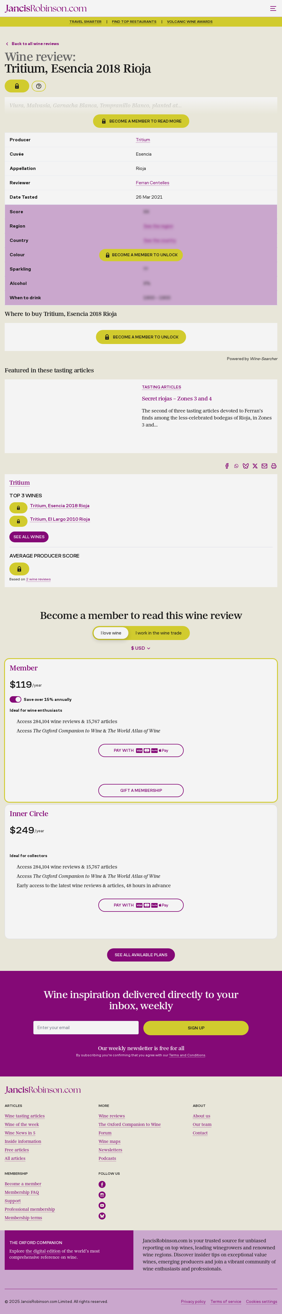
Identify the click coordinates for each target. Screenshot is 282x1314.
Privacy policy (193, 1301)
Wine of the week (22, 1124)
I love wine (111, 633)
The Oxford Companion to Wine (130, 1124)
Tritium (143, 139)
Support (13, 1201)
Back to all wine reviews (32, 43)
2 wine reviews (38, 579)
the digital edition (43, 1251)
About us (201, 1116)
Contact (200, 1133)
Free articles (17, 1150)
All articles (15, 1158)
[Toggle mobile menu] (273, 8)
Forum (105, 1133)
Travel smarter (85, 22)
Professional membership (30, 1209)
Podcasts (107, 1158)
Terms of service (225, 1301)
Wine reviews (112, 1116)
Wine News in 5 (20, 1133)
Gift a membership (141, 790)
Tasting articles (161, 387)
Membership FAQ (22, 1192)
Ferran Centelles (152, 182)
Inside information (23, 1141)
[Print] (273, 465)
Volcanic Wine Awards (190, 22)
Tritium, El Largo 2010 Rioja (60, 519)
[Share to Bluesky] (245, 465)
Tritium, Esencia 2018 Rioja (60, 505)
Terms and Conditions (187, 1055)
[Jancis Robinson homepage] (46, 8)
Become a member (23, 1184)
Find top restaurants (134, 22)
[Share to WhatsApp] (236, 465)
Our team (202, 1124)
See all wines (28, 536)
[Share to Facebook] (227, 465)
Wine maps (110, 1141)
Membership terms (23, 1218)
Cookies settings (261, 1301)
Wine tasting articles (25, 1116)
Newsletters (110, 1150)
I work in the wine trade (158, 633)
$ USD (138, 648)
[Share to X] (255, 465)
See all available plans (141, 954)
